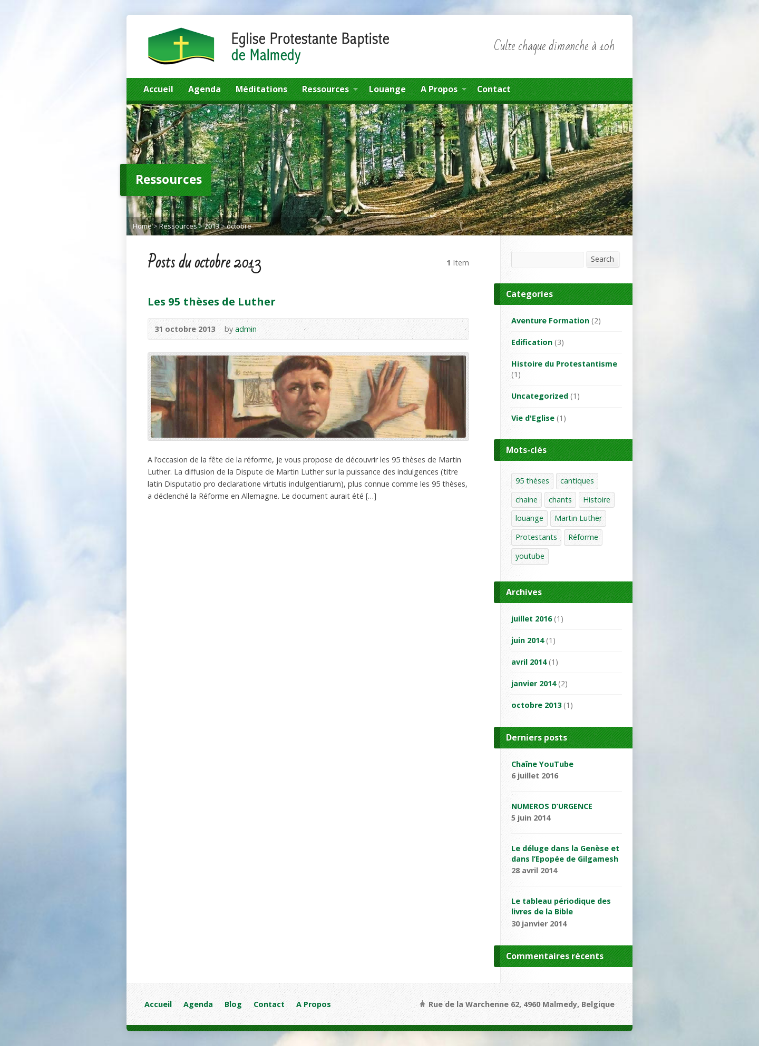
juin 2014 (527, 640)
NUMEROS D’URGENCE (551, 806)
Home (142, 226)
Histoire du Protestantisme (564, 364)
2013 (212, 226)
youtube (529, 556)
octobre (239, 226)
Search (602, 259)
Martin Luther (578, 518)
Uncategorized (539, 396)
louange (529, 518)
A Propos (443, 90)
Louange (387, 89)
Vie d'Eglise (532, 418)
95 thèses (532, 481)
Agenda (204, 89)
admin (246, 329)
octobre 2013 (536, 705)
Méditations (261, 89)
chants (560, 500)
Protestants (536, 537)
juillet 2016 (531, 619)
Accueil (158, 89)
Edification (531, 342)
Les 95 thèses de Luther (212, 301)
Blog (233, 1004)
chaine (526, 500)
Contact (494, 89)
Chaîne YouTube (542, 764)
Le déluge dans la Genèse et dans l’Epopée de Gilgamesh (565, 853)
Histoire (596, 500)
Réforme (583, 537)
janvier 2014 (533, 683)
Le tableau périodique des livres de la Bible (561, 906)
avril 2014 (529, 662)
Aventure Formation (550, 320)
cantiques (577, 481)
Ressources (330, 90)
